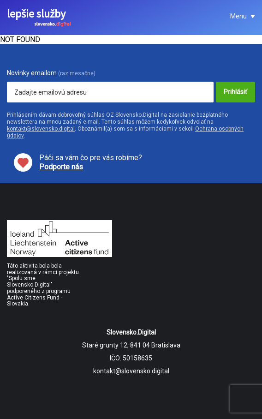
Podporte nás (61, 166)
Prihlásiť (235, 92)
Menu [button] (239, 16)
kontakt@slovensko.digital (41, 129)
